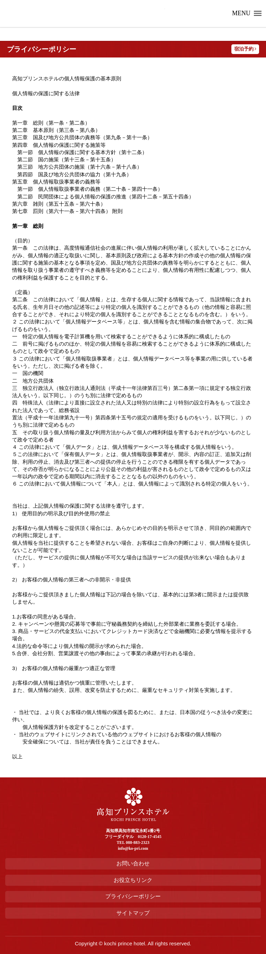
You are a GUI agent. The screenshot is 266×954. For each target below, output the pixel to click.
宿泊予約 (245, 49)
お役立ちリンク (133, 880)
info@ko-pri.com (133, 848)
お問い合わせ (133, 863)
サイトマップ (133, 913)
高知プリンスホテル (85, 13)
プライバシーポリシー (133, 896)
